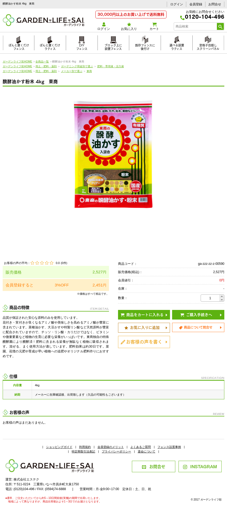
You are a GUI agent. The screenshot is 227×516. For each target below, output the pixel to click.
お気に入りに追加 (142, 327)
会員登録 (195, 4)
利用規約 (85, 446)
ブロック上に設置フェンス (113, 46)
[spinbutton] (210, 298)
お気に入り (129, 26)
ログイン (176, 4)
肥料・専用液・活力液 (110, 66)
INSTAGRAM (200, 466)
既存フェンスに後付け (145, 46)
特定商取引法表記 (83, 451)
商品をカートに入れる (142, 314)
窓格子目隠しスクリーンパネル (208, 46)
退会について (146, 451)
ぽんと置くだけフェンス (19, 46)
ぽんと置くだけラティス (50, 46)
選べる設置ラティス (176, 46)
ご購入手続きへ (196, 314)
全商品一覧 (42, 61)
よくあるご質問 (140, 446)
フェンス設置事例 (169, 446)
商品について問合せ (195, 326)
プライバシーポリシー (116, 451)
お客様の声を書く (141, 341)
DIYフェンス (81, 46)
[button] (222, 296)
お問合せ (214, 4)
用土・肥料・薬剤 (46, 66)
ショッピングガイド (59, 446)
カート (154, 26)
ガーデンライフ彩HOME (17, 61)
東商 (89, 71)
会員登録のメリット (111, 446)
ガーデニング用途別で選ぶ (77, 66)
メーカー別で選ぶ (71, 71)
